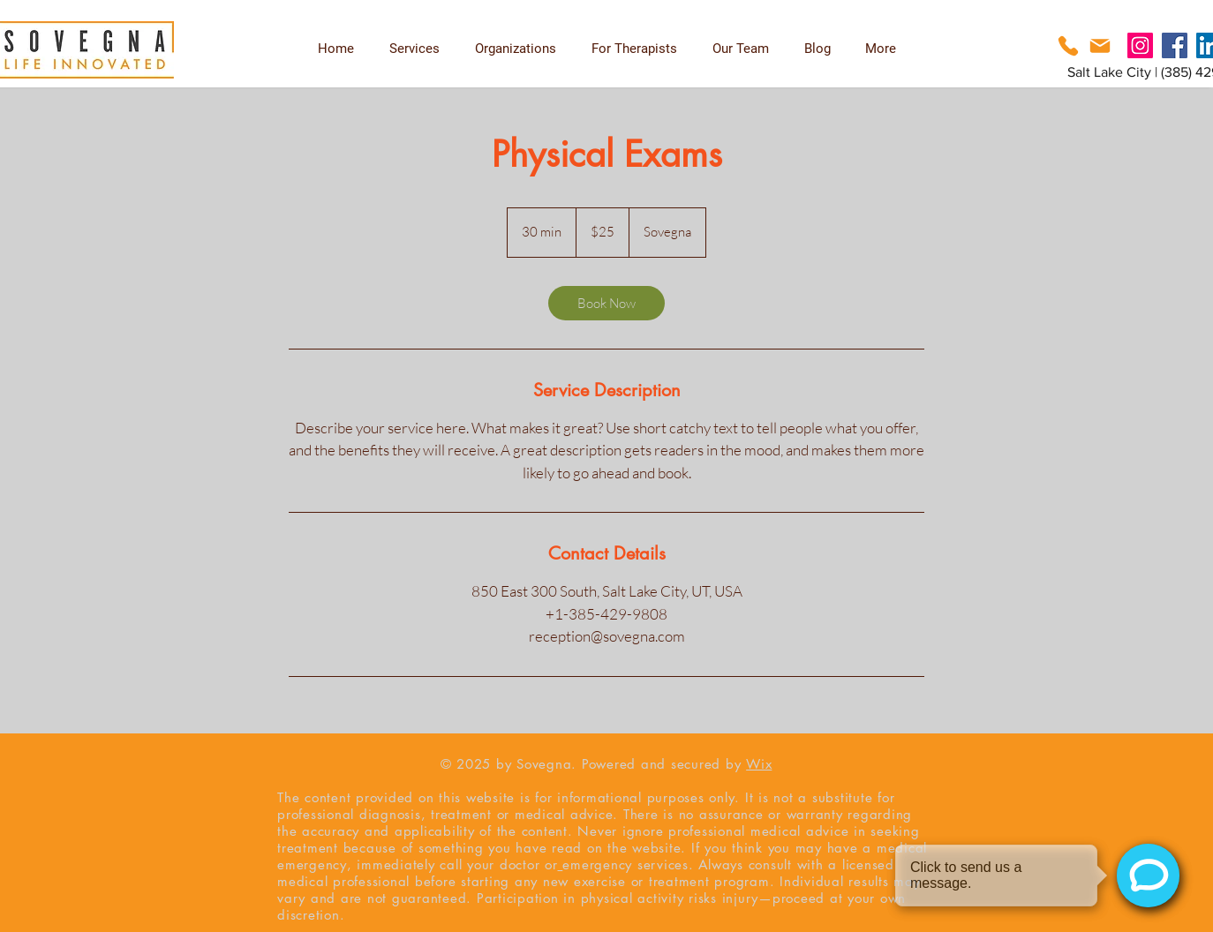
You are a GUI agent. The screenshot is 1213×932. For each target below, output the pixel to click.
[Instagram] (1140, 45)
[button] (634, 48)
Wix (759, 763)
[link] (606, 303)
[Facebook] (1174, 45)
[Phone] (1067, 45)
